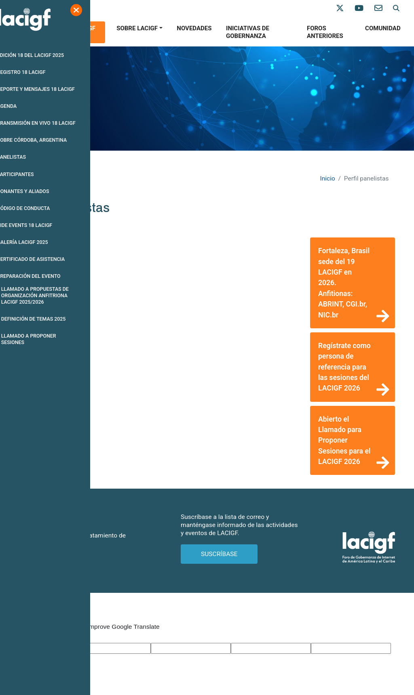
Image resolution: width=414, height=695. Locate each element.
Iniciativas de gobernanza (247, 32)
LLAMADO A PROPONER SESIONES (44, 340)
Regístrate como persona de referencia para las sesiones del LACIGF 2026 (344, 367)
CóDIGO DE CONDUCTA (38, 209)
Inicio (327, 178)
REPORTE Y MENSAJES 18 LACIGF (51, 89)
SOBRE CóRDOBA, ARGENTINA (47, 140)
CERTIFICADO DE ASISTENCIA (46, 259)
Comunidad (383, 28)
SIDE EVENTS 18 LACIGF (40, 226)
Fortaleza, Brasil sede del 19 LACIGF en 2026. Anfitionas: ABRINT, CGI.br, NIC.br (344, 283)
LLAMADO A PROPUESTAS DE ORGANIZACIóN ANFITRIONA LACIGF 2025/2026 (50, 296)
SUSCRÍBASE (219, 554)
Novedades (194, 28)
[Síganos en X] (345, 8)
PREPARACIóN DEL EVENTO (44, 276)
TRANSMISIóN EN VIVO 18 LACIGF (51, 123)
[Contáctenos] (383, 8)
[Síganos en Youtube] (364, 8)
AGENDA (22, 106)
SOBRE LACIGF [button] (137, 28)
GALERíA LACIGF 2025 (37, 242)
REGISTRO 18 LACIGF (36, 72)
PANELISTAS (26, 157)
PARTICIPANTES (30, 174)
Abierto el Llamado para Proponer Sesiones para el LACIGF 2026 (344, 440)
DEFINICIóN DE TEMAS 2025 (48, 320)
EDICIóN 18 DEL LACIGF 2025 (45, 55)
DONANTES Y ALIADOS (38, 192)
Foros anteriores (325, 32)
